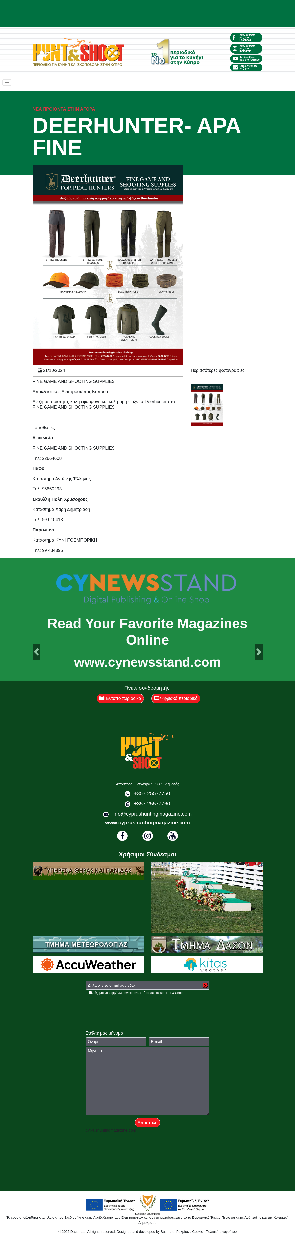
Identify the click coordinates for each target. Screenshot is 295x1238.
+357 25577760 (152, 803)
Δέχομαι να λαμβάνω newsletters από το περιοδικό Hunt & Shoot (137, 993)
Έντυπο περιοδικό (120, 698)
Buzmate (167, 1232)
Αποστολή (147, 1122)
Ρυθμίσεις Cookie (189, 1232)
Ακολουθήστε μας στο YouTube (246, 58)
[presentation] (123, 1004)
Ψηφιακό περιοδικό (176, 698)
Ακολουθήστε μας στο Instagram (244, 48)
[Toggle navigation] (6, 82)
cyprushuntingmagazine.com (111, 1130)
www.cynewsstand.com (147, 662)
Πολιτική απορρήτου (221, 1232)
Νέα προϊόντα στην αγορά (64, 109)
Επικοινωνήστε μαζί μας (245, 67)
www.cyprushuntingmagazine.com (147, 822)
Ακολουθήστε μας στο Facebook (244, 37)
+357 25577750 (152, 793)
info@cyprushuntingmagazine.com (152, 814)
